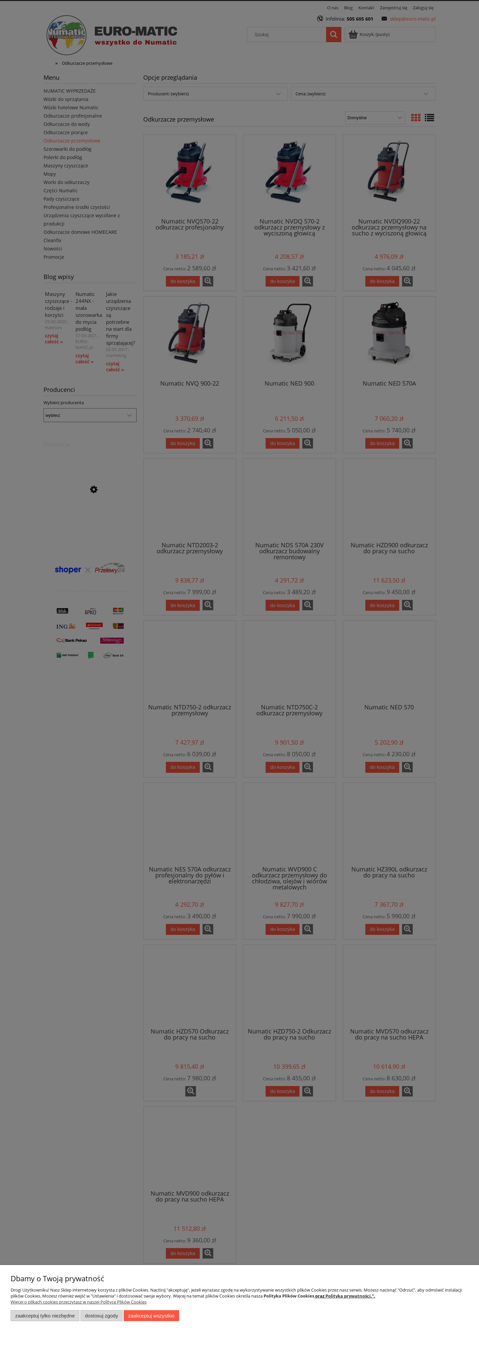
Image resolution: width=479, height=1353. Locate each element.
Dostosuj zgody (101, 1315)
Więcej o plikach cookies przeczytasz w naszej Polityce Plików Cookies (79, 1302)
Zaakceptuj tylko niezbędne (45, 1315)
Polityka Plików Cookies (289, 1296)
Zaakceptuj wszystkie (151, 1315)
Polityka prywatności (348, 1296)
